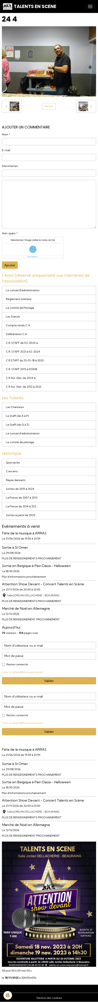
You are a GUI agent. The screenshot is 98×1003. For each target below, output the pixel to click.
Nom (5, 134)
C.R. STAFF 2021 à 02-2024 (23, 351)
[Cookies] (7, 995)
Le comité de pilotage (20, 442)
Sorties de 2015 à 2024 (20, 489)
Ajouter (9, 265)
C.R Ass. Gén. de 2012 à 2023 (23, 386)
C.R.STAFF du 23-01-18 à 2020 (25, 360)
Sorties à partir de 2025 (20, 515)
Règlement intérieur (19, 299)
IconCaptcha (32, 257)
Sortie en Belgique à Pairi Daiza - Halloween (36, 566)
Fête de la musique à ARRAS (24, 533)
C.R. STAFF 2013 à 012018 (21, 369)
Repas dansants (16, 480)
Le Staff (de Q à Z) (17, 424)
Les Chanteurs (15, 407)
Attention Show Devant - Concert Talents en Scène (43, 584)
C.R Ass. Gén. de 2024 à (21, 378)
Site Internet (10, 166)
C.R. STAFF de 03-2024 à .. (23, 343)
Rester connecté (17, 664)
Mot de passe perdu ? (33, 672)
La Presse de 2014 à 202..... (22, 506)
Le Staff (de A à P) (17, 416)
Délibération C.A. (17, 334)
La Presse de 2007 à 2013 (21, 497)
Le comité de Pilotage (20, 307)
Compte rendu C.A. (18, 325)
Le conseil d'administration (23, 290)
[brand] (29, 6)
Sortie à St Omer (15, 547)
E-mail (6, 150)
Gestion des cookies (49, 998)
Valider (49, 681)
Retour (49, 106)
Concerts (12, 471)
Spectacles (13, 462)
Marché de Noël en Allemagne (26, 608)
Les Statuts (13, 316)
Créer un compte (11, 672)
